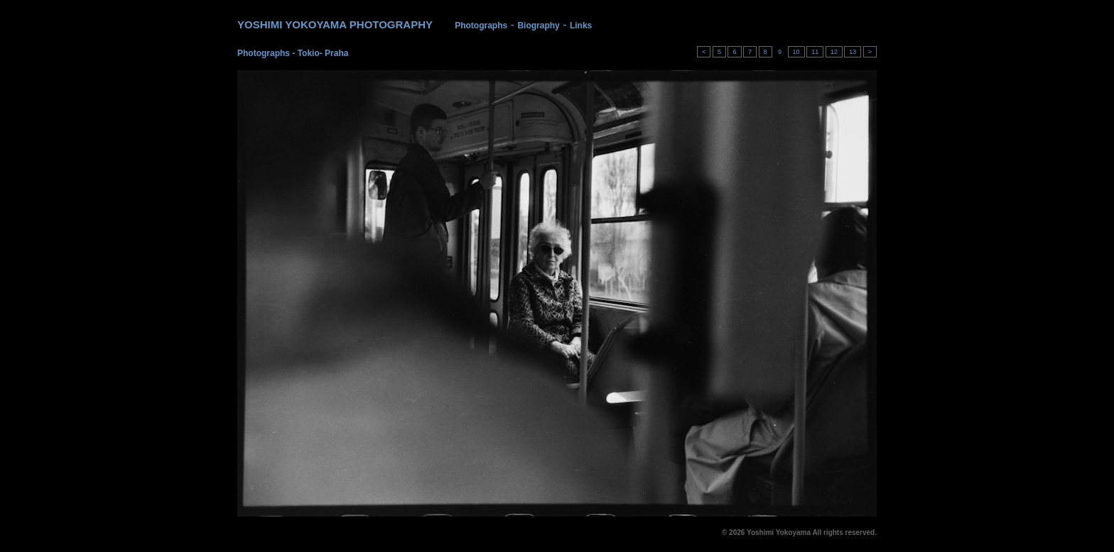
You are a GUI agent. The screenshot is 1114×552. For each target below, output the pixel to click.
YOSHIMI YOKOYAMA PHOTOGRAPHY (335, 24)
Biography (538, 26)
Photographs (481, 26)
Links (581, 26)
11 (814, 51)
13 (852, 51)
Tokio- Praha (323, 53)
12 (834, 51)
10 (796, 51)
